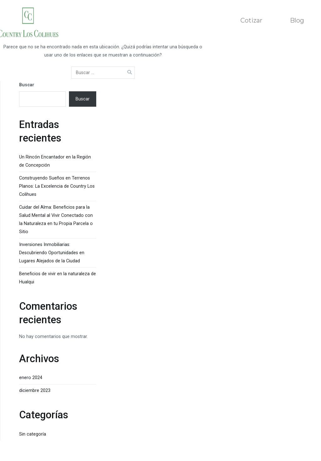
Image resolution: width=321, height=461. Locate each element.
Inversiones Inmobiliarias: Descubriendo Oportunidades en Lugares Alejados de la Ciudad (51, 253)
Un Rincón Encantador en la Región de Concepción (55, 161)
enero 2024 (30, 377)
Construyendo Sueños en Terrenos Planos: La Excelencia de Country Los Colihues (57, 186)
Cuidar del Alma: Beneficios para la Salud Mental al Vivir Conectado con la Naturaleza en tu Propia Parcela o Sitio (56, 219)
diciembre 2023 (34, 390)
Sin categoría (32, 434)
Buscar (26, 85)
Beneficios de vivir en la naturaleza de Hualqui (57, 278)
